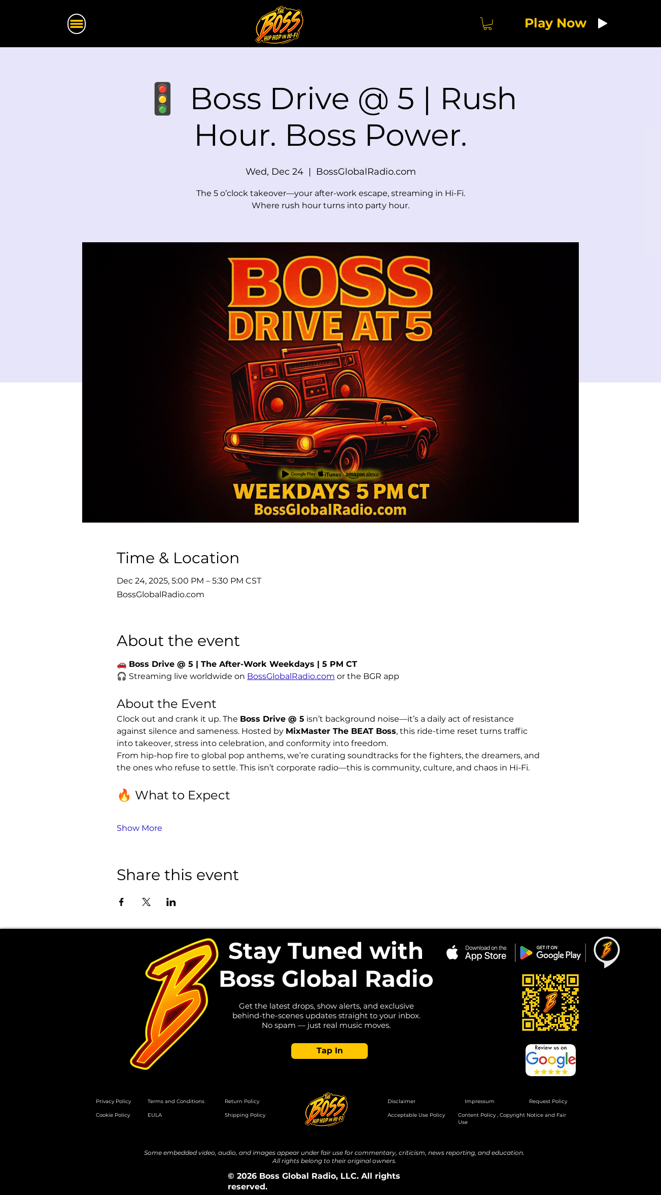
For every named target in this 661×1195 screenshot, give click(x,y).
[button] (487, 23)
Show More (139, 828)
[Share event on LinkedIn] (171, 902)
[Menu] (76, 24)
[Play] (602, 23)
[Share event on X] (146, 902)
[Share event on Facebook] (121, 902)
